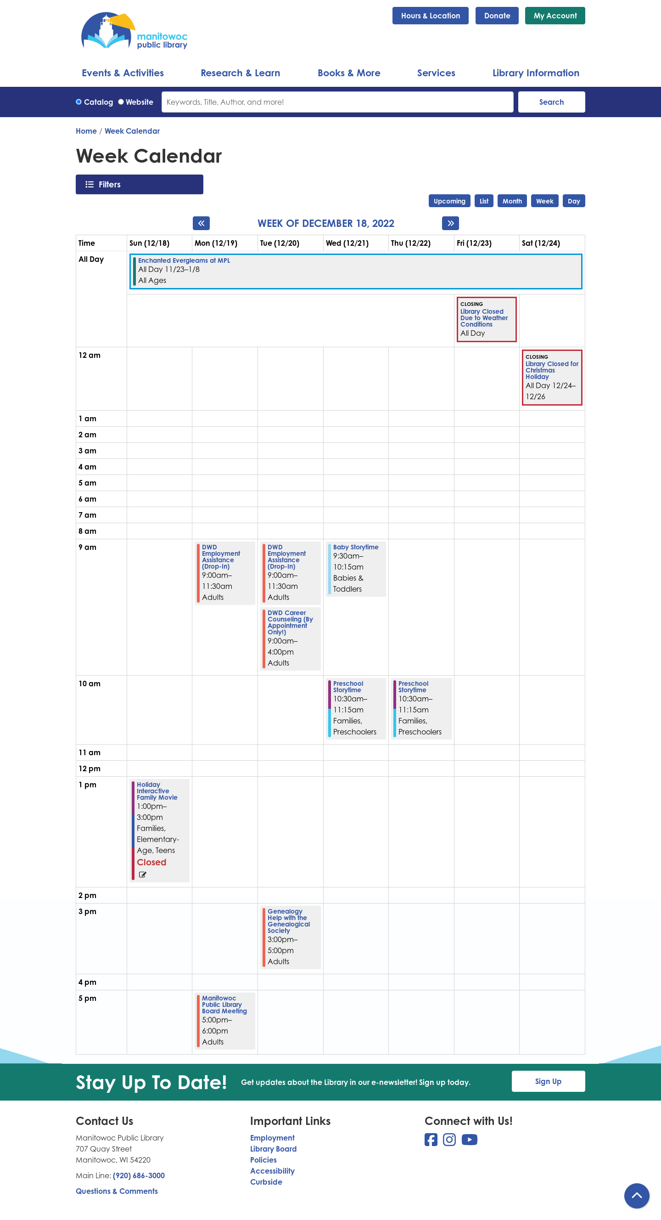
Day (574, 201)
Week (545, 201)
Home (86, 131)
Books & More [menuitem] (349, 73)
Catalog (98, 102)
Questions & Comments (117, 1191)
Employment (272, 1137)
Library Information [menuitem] (536, 73)
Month (512, 201)
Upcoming (449, 201)
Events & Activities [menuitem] (123, 73)
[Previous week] (201, 223)
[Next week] (450, 223)
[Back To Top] (637, 1196)
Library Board (273, 1148)
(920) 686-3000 (139, 1175)
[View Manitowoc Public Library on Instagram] (450, 1142)
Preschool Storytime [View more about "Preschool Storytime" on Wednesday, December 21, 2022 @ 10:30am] (348, 686)
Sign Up (548, 1081)
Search (551, 102)
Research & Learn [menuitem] (240, 73)
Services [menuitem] (436, 73)
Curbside (266, 1181)
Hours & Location (430, 15)
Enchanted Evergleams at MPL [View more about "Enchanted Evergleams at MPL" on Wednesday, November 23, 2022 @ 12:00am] (184, 260)
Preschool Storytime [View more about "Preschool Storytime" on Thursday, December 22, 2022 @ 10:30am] (413, 686)
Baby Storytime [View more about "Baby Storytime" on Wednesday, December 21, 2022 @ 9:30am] (356, 547)
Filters (112, 184)
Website (139, 102)
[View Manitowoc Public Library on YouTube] (469, 1142)
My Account (555, 15)
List (484, 201)
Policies (263, 1159)
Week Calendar (132, 131)
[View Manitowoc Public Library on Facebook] (432, 1142)
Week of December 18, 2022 (326, 223)
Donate (497, 15)
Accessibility (272, 1170)
